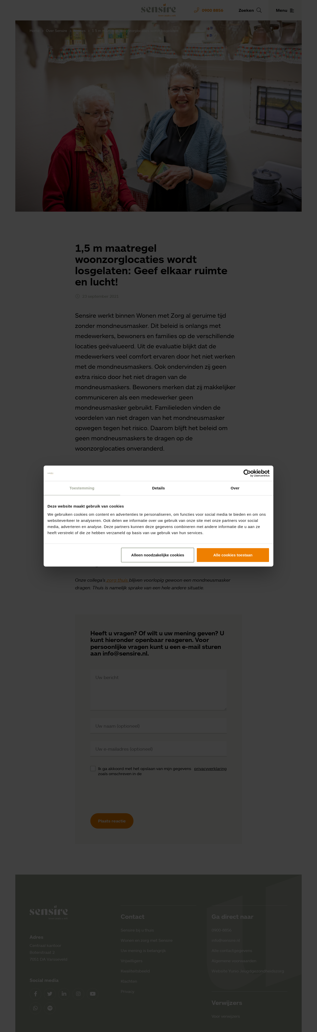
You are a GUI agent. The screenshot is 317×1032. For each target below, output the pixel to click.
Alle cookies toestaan (232, 555)
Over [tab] (235, 488)
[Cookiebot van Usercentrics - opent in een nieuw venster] (247, 473)
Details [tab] (158, 488)
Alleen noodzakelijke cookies (157, 555)
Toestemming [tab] (81, 488)
